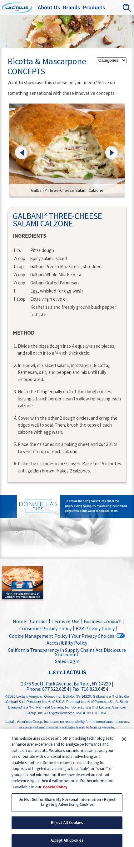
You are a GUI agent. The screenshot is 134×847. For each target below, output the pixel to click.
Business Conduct (102, 621)
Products (94, 8)
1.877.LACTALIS (67, 672)
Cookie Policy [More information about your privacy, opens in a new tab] (55, 791)
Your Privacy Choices (93, 635)
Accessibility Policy (67, 643)
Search (127, 7)
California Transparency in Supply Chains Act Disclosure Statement (67, 652)
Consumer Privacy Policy (45, 628)
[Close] (124, 743)
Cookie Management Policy (38, 636)
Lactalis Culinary (28, 8)
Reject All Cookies (67, 827)
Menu (113, 7)
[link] (67, 150)
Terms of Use (66, 621)
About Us (49, 8)
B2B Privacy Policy (95, 628)
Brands (71, 8)
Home (19, 621)
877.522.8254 (55, 689)
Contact (38, 621)
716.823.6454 (94, 689)
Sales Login (66, 661)
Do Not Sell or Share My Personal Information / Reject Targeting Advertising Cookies (67, 806)
